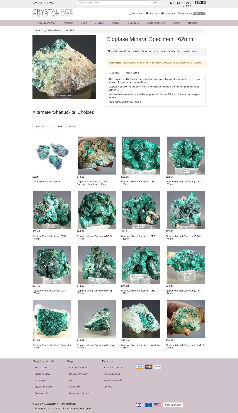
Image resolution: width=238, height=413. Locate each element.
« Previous (39, 126)
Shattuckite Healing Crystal (46, 181)
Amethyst (68, 23)
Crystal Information (44, 387)
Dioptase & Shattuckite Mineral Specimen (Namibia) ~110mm (92, 182)
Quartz (84, 23)
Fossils (176, 23)
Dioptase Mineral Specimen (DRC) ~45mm (94, 237)
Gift (192, 23)
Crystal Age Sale (43, 374)
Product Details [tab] (132, 73)
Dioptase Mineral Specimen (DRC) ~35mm (138, 182)
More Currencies (173, 405)
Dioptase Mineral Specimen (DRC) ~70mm (183, 292)
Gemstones (133, 23)
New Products (41, 367)
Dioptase (162, 94)
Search (155, 3)
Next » (61, 126)
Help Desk (152, 13)
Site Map (108, 387)
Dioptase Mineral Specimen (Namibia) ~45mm (96, 346)
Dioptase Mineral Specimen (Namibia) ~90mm (185, 346)
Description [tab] (114, 73)
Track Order (168, 13)
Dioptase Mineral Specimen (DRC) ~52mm (94, 292)
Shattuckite (69, 30)
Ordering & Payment (79, 367)
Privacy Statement (112, 374)
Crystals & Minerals (156, 23)
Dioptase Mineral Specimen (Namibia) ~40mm (51, 346)
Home (37, 30)
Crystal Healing (133, 102)
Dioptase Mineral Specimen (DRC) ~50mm (49, 292)
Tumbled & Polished (46, 23)
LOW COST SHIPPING (43, 3)
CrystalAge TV (41, 393)
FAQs (72, 380)
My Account (136, 13)
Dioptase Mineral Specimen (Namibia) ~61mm (140, 346)
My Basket (192, 13)
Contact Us (74, 387)
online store (190, 51)
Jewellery (99, 23)
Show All (72, 126)
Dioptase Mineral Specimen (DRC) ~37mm (183, 182)
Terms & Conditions (113, 367)
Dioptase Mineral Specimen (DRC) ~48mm (138, 237)
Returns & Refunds (113, 380)
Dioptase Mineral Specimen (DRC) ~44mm (49, 237)
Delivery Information (78, 374)
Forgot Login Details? (79, 393)
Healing (116, 23)
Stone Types (41, 380)
